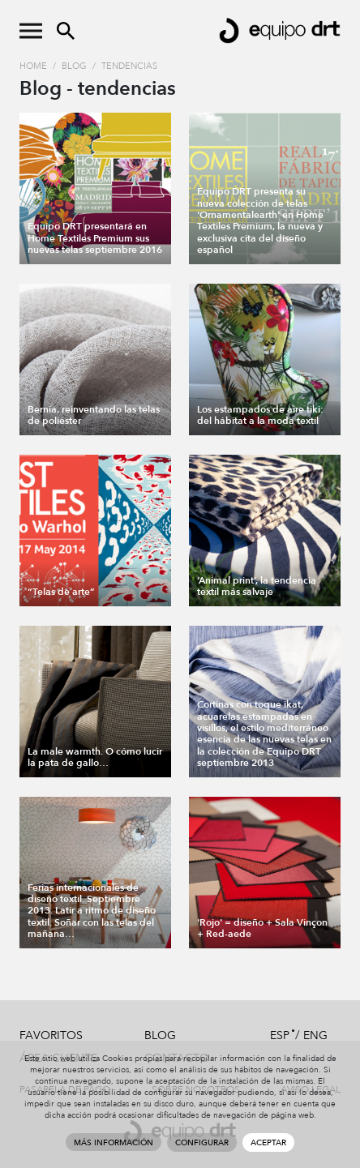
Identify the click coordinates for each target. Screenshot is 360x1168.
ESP (279, 1035)
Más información (113, 1143)
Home (33, 66)
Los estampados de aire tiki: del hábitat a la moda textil (260, 415)
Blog (74, 66)
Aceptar (268, 1143)
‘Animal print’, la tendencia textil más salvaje (256, 586)
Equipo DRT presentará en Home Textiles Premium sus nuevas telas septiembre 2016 (95, 238)
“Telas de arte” (61, 591)
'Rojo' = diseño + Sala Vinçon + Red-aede (262, 928)
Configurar (202, 1143)
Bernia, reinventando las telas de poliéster (94, 415)
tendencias (129, 66)
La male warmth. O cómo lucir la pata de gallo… (95, 757)
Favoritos (51, 1035)
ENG (315, 1035)
